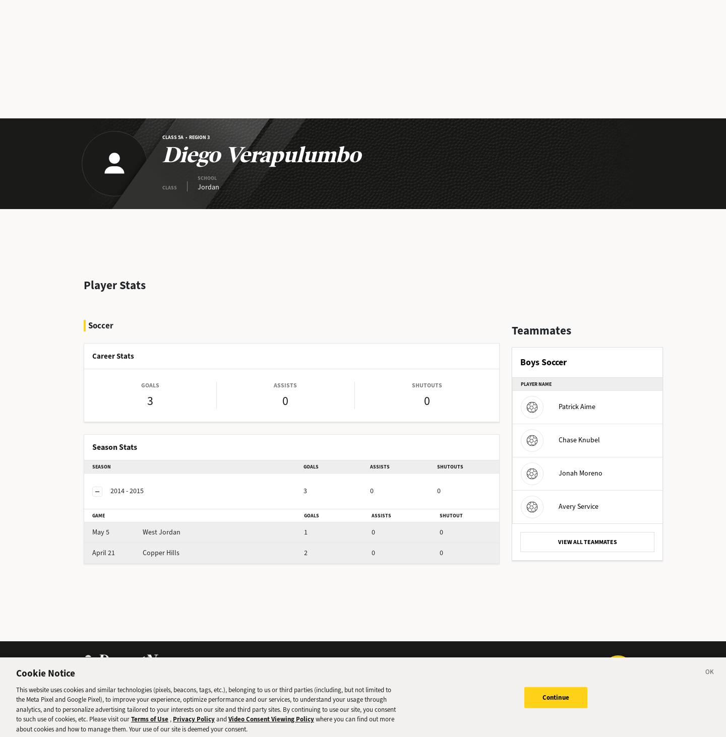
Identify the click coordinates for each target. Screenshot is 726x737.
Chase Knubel (560, 440)
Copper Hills (135, 553)
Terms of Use (149, 724)
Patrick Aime (558, 407)
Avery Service (559, 506)
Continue (555, 702)
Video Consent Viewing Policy (271, 724)
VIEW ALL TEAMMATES (587, 542)
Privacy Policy (194, 724)
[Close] (710, 678)
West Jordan (136, 532)
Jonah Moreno (561, 473)
